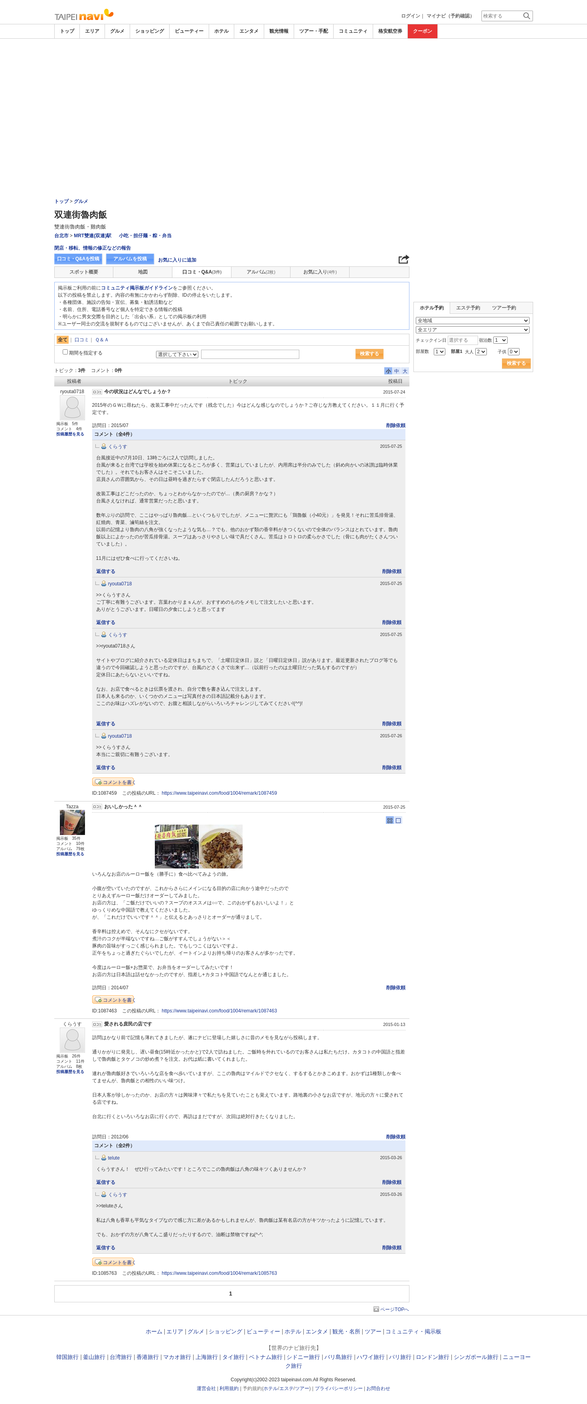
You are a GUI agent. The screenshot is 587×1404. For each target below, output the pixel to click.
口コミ (82, 340)
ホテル (221, 31)
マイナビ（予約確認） (450, 16)
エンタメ (249, 31)
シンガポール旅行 (476, 1357)
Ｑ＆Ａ (102, 340)
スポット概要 (83, 272)
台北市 (61, 235)
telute (114, 1158)
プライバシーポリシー (339, 1388)
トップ (67, 31)
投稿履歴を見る (70, 434)
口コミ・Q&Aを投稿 (78, 259)
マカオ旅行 (177, 1357)
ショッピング (149, 31)
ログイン (410, 16)
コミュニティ (353, 31)
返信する (105, 571)
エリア (92, 31)
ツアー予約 (504, 308)
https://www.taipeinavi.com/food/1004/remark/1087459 (219, 793)
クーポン (422, 31)
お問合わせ (378, 1388)
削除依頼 (395, 425)
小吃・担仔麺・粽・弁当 (145, 235)
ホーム (154, 1331)
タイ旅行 (233, 1357)
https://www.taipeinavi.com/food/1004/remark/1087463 (219, 1011)
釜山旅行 (94, 1357)
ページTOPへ (394, 1309)
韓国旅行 (67, 1357)
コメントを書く (119, 782)
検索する (369, 353)
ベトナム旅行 (266, 1357)
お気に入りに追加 (177, 260)
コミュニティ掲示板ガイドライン (137, 288)
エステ (286, 1388)
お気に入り (320, 272)
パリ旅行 (400, 1357)
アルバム (261, 272)
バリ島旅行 (338, 1357)
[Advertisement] (293, 61)
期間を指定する (86, 353)
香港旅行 (147, 1357)
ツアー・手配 (313, 31)
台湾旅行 (121, 1357)
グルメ (117, 31)
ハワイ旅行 (371, 1357)
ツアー (373, 1331)
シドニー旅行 (303, 1357)
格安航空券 (390, 31)
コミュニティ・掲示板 (413, 1331)
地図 (143, 272)
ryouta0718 (120, 584)
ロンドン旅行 (432, 1357)
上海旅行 (207, 1357)
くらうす (117, 446)
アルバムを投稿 (130, 259)
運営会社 (206, 1388)
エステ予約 (468, 308)
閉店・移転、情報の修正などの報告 (92, 248)
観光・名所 (346, 1331)
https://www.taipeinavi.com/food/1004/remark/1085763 (219, 1273)
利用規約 (229, 1388)
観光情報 (279, 31)
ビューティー (189, 31)
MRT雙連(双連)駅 (92, 235)
